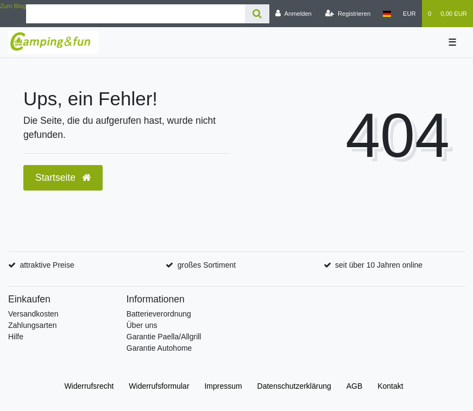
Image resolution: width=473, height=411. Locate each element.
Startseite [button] (63, 177)
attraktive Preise (47, 265)
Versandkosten (33, 313)
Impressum (223, 386)
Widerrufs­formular (159, 386)
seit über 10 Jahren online (378, 265)
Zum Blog (13, 6)
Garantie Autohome (159, 348)
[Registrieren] (347, 13)
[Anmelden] (293, 13)
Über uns (142, 325)
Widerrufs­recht (88, 386)
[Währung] (409, 13)
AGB (354, 386)
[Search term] (135, 13)
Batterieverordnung (159, 313)
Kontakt (390, 386)
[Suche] (257, 13)
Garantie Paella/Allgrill (164, 336)
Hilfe (15, 336)
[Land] (386, 13)
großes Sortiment (207, 265)
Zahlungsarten (32, 325)
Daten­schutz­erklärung (294, 386)
